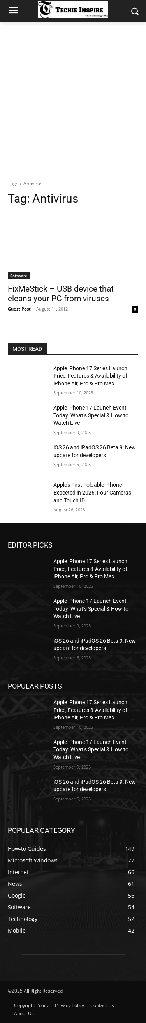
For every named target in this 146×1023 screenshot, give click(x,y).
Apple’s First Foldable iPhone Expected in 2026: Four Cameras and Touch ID (92, 492)
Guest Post (19, 309)
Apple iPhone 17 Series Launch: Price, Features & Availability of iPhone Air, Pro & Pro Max (90, 376)
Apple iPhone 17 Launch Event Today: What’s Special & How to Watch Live (90, 415)
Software (18, 275)
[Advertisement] (73, 99)
